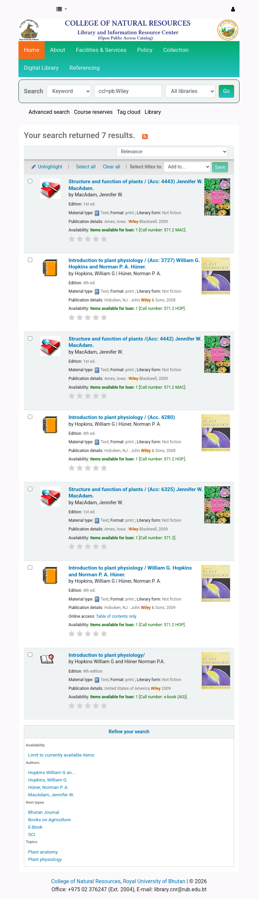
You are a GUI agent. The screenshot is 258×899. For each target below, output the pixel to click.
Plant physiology (45, 859)
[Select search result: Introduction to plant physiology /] (30, 567)
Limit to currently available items (61, 755)
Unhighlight (46, 167)
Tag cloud (128, 112)
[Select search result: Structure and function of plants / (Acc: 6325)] (30, 489)
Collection (176, 49)
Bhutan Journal (43, 812)
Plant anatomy (43, 852)
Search (33, 91)
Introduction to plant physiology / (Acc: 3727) (134, 263)
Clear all (111, 167)
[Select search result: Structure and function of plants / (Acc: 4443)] (30, 181)
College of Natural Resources (86, 881)
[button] (62, 9)
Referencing (85, 67)
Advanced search (49, 112)
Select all (86, 167)
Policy (145, 49)
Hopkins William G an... (51, 772)
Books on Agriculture (49, 819)
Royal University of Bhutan (154, 881)
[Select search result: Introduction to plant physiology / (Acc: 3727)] (30, 260)
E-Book (35, 827)
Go (226, 91)
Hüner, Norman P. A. (48, 787)
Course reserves (93, 112)
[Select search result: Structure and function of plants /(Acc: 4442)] (30, 338)
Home (31, 49)
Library (153, 112)
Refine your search (129, 732)
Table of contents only (116, 616)
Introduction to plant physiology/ (107, 655)
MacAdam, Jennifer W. (51, 794)
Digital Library (41, 67)
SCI (31, 834)
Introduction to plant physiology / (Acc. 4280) (122, 417)
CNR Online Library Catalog (35, 9)
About (57, 49)
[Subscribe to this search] (145, 136)
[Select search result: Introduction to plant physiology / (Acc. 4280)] (30, 417)
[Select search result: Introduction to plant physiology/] (30, 654)
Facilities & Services (101, 49)
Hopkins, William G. (48, 779)
